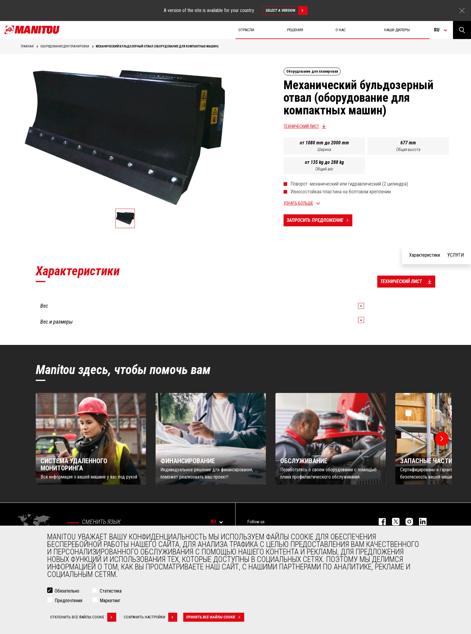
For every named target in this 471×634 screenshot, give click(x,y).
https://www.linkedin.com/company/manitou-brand (420, 521)
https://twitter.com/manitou (393, 521)
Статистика (111, 591)
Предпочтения (68, 600)
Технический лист (301, 126)
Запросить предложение (319, 220)
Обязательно (67, 591)
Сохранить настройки (150, 617)
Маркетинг (110, 600)
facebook (379, 521)
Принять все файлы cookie (215, 617)
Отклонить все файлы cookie (83, 617)
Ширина (324, 149)
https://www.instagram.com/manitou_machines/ (406, 521)
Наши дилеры (397, 30)
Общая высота (408, 149)
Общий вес (324, 169)
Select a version (286, 10)
